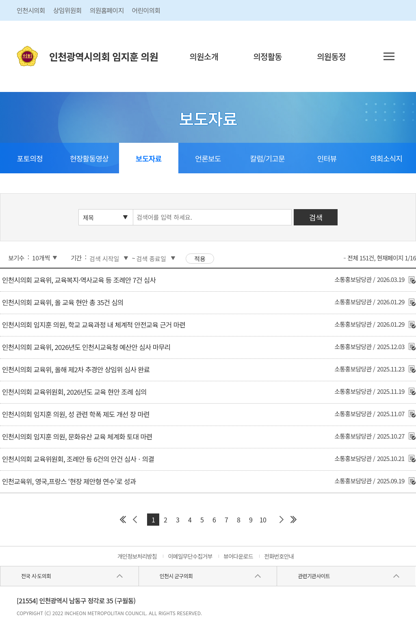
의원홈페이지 (107, 10)
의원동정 (331, 56)
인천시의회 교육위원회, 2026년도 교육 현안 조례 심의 (74, 392)
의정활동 (267, 56)
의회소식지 (386, 158)
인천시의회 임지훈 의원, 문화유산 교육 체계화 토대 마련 (77, 436)
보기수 (16, 257)
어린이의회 (146, 10)
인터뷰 (326, 158)
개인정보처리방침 (137, 556)
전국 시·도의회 (36, 576)
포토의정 (30, 158)
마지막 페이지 (293, 519)
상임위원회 (67, 10)
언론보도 (208, 158)
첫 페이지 (123, 519)
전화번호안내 (279, 556)
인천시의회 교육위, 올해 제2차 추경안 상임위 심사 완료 (76, 369)
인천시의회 (31, 10)
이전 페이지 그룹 (135, 519)
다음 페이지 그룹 (281, 519)
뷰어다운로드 (238, 556)
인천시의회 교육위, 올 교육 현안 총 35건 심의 (62, 302)
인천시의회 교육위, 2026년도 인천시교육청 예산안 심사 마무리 (86, 347)
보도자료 (148, 158)
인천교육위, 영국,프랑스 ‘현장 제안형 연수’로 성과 (69, 481)
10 (263, 519)
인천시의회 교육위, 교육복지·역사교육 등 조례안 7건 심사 (79, 280)
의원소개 (204, 56)
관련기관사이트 (313, 576)
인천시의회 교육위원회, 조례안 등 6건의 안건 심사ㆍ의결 (78, 459)
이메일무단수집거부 (190, 556)
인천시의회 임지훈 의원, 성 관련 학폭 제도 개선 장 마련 (76, 414)
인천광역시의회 (103, 56)
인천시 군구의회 (176, 576)
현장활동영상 (89, 158)
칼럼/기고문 (267, 158)
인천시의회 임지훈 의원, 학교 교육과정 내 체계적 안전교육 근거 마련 (93, 325)
